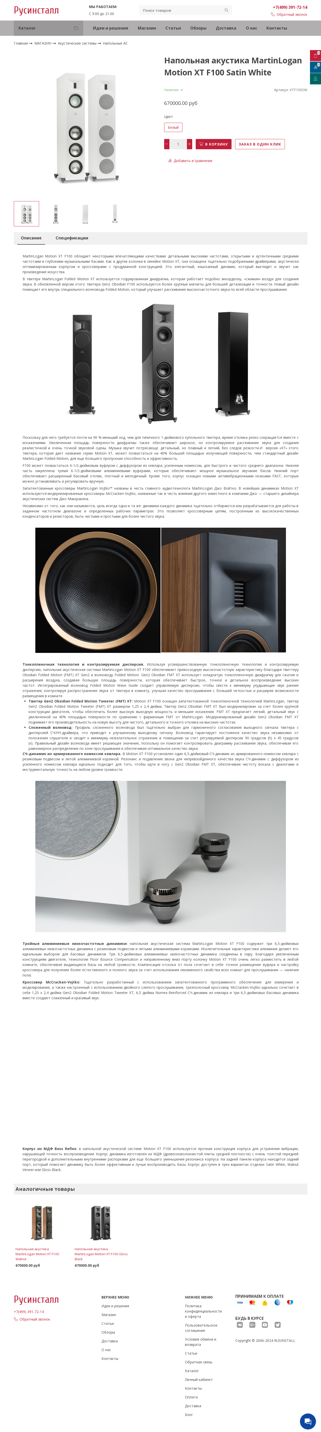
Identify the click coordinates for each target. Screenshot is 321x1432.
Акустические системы (77, 43)
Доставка (226, 28)
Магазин (147, 28)
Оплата (191, 1397)
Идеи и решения (110, 28)
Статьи (173, 28)
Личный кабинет (199, 1379)
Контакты (276, 28)
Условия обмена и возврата (200, 1342)
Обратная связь (198, 1362)
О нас (251, 28)
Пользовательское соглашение (201, 1328)
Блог (189, 1414)
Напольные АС (115, 43)
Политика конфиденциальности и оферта (203, 1311)
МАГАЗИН (43, 43)
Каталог (192, 1370)
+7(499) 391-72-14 (290, 7)
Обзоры (198, 28)
